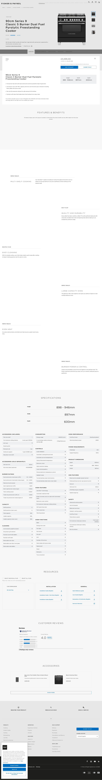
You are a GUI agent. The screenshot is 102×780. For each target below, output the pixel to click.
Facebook (87, 761)
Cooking (9, 9)
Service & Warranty (84, 603)
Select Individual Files (11, 578)
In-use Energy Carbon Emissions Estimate (13, 46)
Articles (30, 732)
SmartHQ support (7, 746)
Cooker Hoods (6, 730)
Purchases (54, 732)
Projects (30, 730)
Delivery (54, 728)
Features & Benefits (41, 51)
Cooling (5, 732)
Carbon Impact (31, 741)
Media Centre (31, 744)
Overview (31, 51)
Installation (55, 737)
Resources (60, 51)
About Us (30, 739)
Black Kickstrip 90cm (71, 675)
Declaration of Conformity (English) (84, 599)
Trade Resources (56, 746)
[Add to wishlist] (95, 58)
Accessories (69, 51)
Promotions (55, 749)
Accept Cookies (14, 771)
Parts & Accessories (8, 740)
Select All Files (26, 578)
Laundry (5, 737)
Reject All (14, 774)
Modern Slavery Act (30, 766)
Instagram (91, 761)
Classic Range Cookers (28, 9)
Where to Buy (87, 67)
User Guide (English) (84, 595)
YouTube (95, 761)
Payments (54, 730)
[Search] (89, 2)
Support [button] (97, 5)
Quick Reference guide (84, 591)
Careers (30, 749)
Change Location (80, 733)
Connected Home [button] (51, 5)
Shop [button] (43, 5)
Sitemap (38, 766)
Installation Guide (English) (51, 591)
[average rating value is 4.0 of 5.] (14, 35)
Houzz (99, 761)
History (29, 746)
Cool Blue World (56, 751)
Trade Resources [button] (88, 5)
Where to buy (87, 729)
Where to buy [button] (78, 5)
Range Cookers (16, 9)
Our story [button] (69, 5)
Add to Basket (69, 67)
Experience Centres (32, 728)
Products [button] (38, 5)
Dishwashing (6, 735)
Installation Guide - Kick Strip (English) (51, 595)
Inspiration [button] (61, 5)
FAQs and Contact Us (57, 740)
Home (3, 9)
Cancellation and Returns (58, 735)
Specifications (52, 51)
